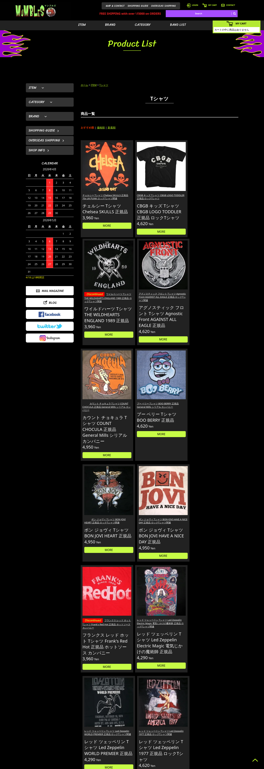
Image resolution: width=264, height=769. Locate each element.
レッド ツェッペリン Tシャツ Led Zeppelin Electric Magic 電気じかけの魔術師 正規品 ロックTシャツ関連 (139, 412)
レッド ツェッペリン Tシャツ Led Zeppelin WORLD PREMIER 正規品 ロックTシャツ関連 (179, 412)
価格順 (101, 127)
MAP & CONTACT (115, 6)
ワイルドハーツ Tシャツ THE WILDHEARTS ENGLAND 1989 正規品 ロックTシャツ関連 (179, 187)
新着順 (112, 127)
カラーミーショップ (105, 765)
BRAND (110, 25)
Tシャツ (103, 85)
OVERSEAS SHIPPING (163, 6)
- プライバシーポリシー (227, 748)
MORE (99, 220)
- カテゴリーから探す (170, 738)
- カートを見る (192, 738)
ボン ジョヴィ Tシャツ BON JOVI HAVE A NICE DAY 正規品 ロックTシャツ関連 (218, 293)
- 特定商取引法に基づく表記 (198, 754)
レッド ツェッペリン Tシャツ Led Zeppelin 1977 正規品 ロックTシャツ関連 (219, 410)
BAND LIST (178, 25)
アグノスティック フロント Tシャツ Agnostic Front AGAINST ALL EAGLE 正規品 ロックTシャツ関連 (219, 185)
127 (194, 486)
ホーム (84, 85)
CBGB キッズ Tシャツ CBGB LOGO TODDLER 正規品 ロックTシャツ (139, 183)
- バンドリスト (167, 743)
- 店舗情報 (221, 738)
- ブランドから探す (169, 733)
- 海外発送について (194, 743)
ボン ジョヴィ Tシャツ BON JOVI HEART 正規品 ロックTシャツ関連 (179, 293)
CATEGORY (143, 25)
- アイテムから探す (169, 727)
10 (168, 486)
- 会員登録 (189, 727)
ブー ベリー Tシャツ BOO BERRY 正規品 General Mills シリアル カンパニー (138, 293)
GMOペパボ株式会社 (142, 765)
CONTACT (228, 5)
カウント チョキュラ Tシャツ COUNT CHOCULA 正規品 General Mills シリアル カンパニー (99, 295)
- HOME (219, 727)
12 (183, 486)
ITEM (82, 25)
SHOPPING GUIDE (137, 6)
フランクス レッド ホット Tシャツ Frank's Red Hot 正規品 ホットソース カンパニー (98, 412)
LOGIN (192, 5)
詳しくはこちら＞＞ (81, 694)
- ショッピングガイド (195, 748)
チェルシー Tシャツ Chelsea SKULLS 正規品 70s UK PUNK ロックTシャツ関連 (99, 183)
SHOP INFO (37, 150)
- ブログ (219, 733)
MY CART (209, 5)
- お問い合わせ (223, 743)
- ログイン (189, 733)
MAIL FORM (52, 751)
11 (175, 486)
